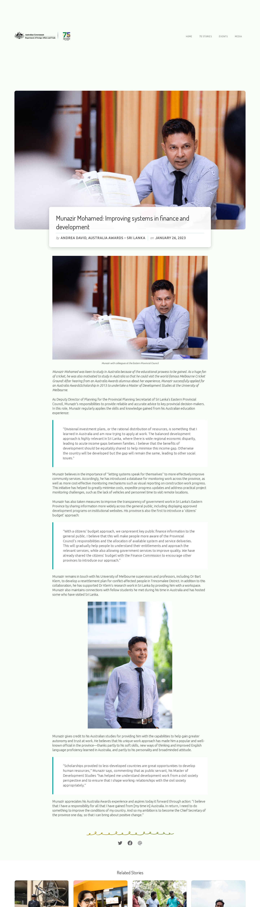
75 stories (206, 36)
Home (189, 36)
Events (223, 36)
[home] (43, 36)
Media (238, 36)
